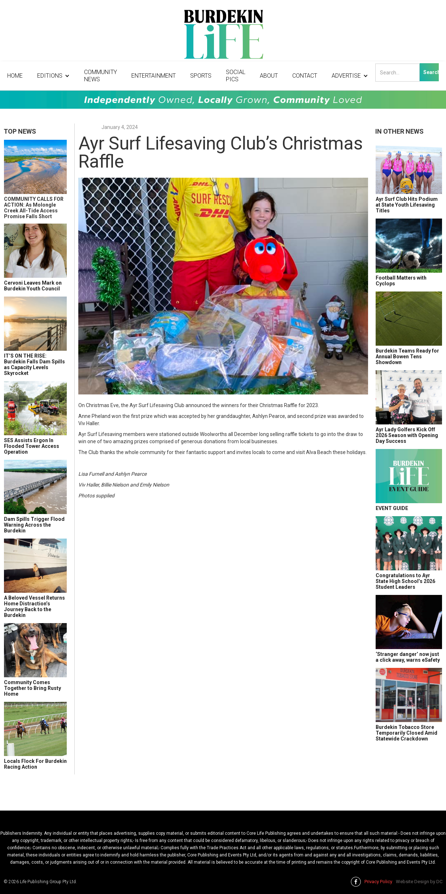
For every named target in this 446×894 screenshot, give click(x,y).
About (269, 75)
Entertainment (153, 75)
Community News (100, 76)
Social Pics (235, 76)
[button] (53, 76)
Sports (200, 75)
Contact (304, 75)
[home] (223, 36)
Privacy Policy (378, 881)
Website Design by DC (419, 881)
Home (15, 75)
